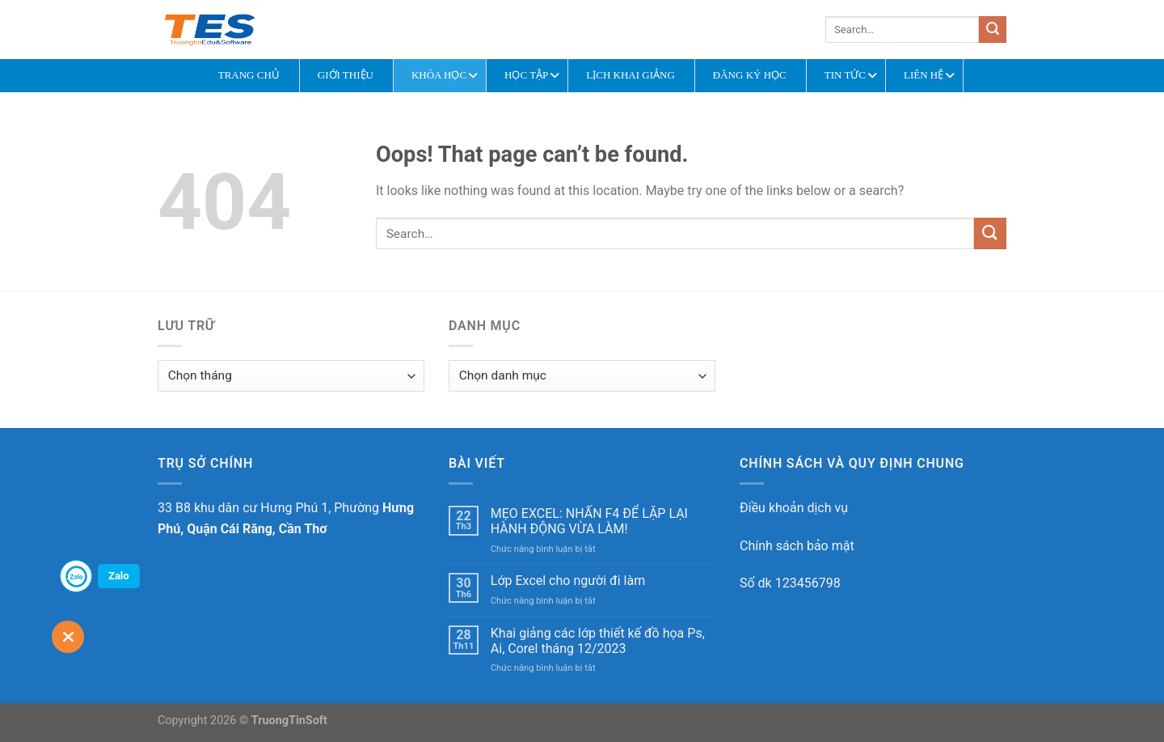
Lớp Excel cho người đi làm (568, 580)
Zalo (118, 576)
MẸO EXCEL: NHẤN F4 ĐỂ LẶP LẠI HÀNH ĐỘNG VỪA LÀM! (589, 521)
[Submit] (992, 30)
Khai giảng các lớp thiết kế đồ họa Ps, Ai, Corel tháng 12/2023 (598, 640)
